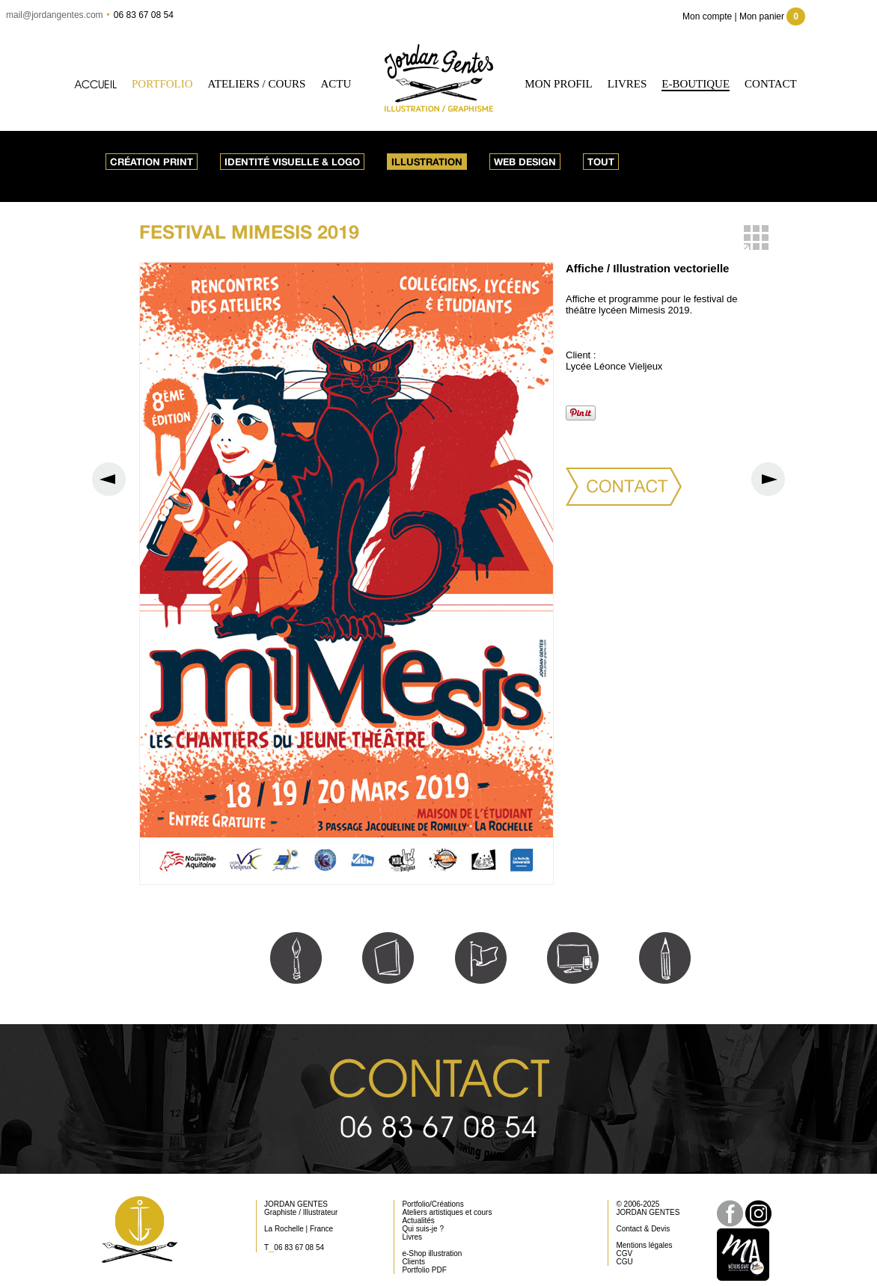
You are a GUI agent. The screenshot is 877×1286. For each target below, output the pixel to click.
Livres (627, 84)
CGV (624, 1253)
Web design (525, 162)
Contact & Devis (643, 1229)
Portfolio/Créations (432, 1204)
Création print (151, 162)
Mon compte (707, 16)
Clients (413, 1262)
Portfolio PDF (424, 1270)
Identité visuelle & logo (292, 162)
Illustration (426, 162)
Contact (771, 84)
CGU (624, 1262)
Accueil (96, 84)
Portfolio (162, 84)
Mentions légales (644, 1245)
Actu (335, 84)
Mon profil (558, 84)
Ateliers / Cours (257, 84)
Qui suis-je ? (423, 1229)
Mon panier (772, 16)
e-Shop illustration (432, 1253)
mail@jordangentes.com (54, 15)
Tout (600, 162)
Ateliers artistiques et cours (447, 1212)
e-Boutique (695, 84)
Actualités (418, 1220)
